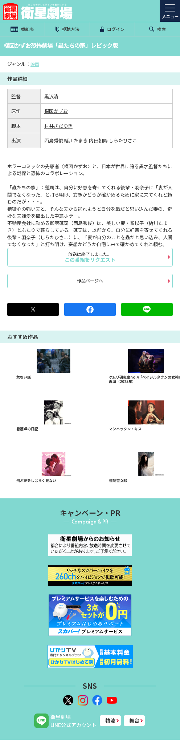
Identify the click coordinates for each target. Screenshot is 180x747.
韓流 (110, 720)
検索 (157, 29)
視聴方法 (67, 29)
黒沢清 (51, 96)
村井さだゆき (58, 125)
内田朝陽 (98, 140)
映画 (34, 64)
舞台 (134, 720)
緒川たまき (76, 140)
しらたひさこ (123, 140)
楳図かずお (56, 110)
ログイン (112, 29)
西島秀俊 (53, 140)
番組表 (22, 29)
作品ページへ (90, 280)
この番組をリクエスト (90, 257)
